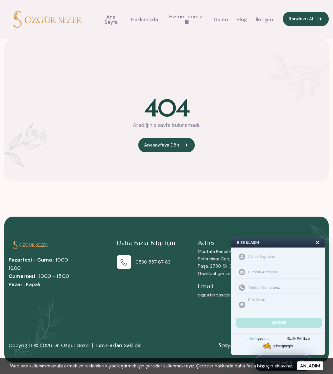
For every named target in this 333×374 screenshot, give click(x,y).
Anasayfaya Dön (161, 145)
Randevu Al (301, 19)
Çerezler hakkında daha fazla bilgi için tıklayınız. (244, 366)
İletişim (264, 19)
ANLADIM (310, 366)
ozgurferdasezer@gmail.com (227, 295)
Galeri (221, 19)
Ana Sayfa (111, 19)
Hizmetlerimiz (185, 16)
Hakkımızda (144, 19)
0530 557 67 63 (152, 262)
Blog (242, 19)
